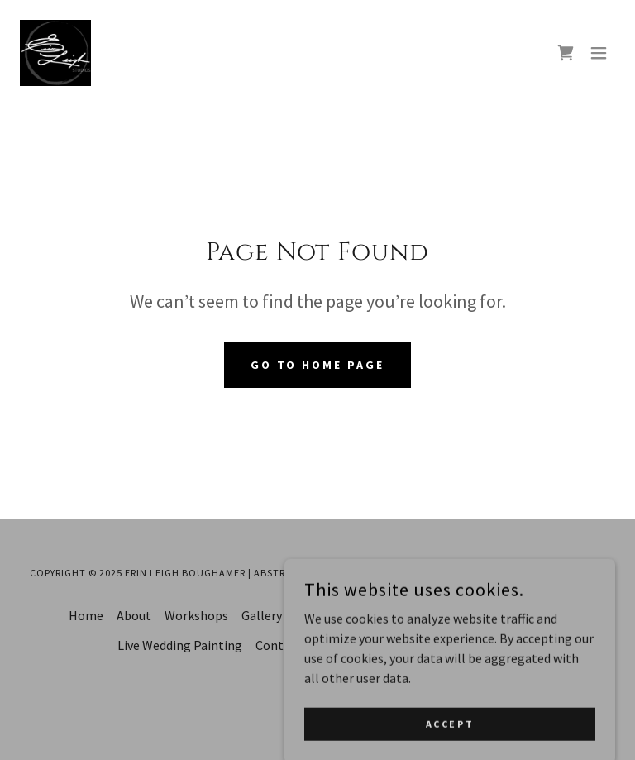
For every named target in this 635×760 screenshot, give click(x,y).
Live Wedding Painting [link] (179, 645)
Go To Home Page (318, 364)
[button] (598, 52)
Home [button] (86, 615)
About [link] (134, 615)
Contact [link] (278, 645)
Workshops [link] (196, 615)
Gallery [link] (261, 615)
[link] (55, 53)
